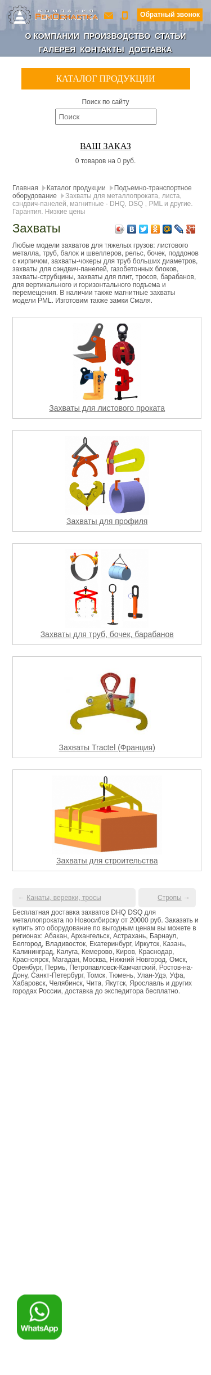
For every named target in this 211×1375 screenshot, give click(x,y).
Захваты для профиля (106, 521)
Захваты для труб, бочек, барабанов (107, 634)
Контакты (102, 49)
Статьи (170, 36)
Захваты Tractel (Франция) (107, 747)
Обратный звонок (170, 15)
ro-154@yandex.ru (109, 15)
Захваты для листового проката (107, 408)
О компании (52, 36)
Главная (25, 188)
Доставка (150, 49)
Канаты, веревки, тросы (63, 898)
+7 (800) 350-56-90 (126, 15)
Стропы (170, 898)
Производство (117, 36)
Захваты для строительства (107, 860)
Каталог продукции (76, 188)
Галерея (57, 49)
